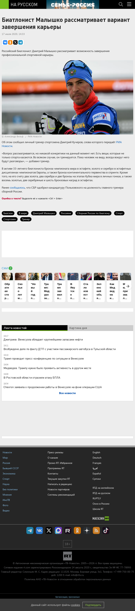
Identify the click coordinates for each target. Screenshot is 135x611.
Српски (97, 478)
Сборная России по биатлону (93, 213)
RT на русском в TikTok (105, 530)
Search (120, 1)
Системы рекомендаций (61, 494)
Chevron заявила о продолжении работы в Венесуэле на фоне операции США (53, 387)
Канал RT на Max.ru (58, 530)
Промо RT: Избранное (60, 463)
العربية (95, 468)
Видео (6, 510)
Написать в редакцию (60, 484)
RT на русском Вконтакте (39, 530)
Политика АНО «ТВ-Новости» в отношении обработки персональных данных (67, 579)
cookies (75, 604)
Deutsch (97, 457)
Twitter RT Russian (48, 530)
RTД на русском (101, 493)
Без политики (10, 489)
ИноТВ (6, 500)
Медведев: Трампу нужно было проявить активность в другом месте (47, 368)
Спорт (119, 213)
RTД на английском (103, 487)
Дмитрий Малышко (44, 213)
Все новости (67, 393)
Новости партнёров (58, 489)
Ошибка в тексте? (11, 198)
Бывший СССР (11, 468)
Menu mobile (129, 1)
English (96, 452)
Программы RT (56, 468)
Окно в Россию (101, 503)
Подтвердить (93, 604)
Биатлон (8, 213)
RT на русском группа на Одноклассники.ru (77, 530)
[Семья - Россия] (72, 4)
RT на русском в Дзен (86, 530)
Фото (5, 505)
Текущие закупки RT (59, 478)
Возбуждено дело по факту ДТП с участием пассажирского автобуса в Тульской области (60, 349)
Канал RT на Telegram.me (29, 530)
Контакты (53, 473)
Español (97, 473)
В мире (23, 213)
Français (97, 463)
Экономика (9, 473)
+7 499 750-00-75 (123, 571)
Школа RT (98, 509)
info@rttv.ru (77, 575)
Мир (5, 457)
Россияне (66, 213)
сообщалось (17, 187)
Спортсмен (10, 219)
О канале (53, 457)
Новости (7, 452)
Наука (6, 484)
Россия (6, 463)
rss (96, 530)
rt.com (26, 567)
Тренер (26, 219)
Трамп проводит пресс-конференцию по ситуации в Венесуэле (44, 358)
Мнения (7, 494)
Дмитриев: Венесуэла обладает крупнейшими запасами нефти (43, 339)
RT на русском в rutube (67, 530)
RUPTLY (97, 498)
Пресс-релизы (55, 452)
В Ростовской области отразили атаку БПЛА (32, 377)
